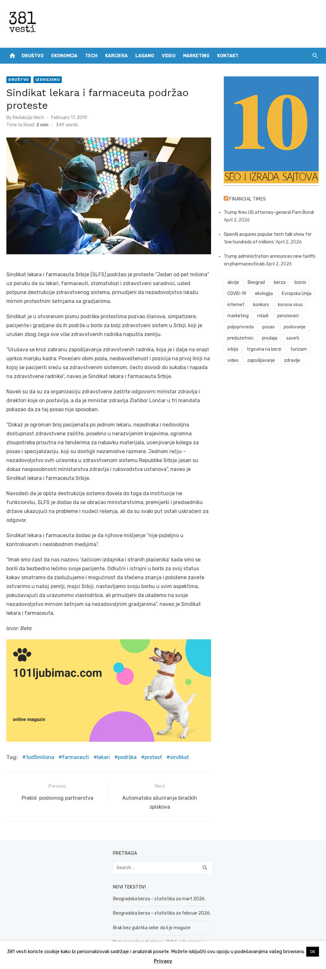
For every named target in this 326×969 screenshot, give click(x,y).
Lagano (144, 56)
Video (168, 56)
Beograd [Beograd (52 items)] (256, 282)
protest (153, 757)
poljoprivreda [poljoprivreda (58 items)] (240, 327)
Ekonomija (64, 56)
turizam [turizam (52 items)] (298, 349)
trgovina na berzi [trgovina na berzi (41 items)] (264, 349)
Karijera (116, 56)
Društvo (33, 56)
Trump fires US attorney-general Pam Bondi (269, 212)
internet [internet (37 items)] (235, 304)
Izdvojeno (47, 79)
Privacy (163, 961)
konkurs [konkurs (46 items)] (261, 304)
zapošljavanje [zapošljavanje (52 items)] (261, 360)
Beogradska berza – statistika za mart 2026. (159, 899)
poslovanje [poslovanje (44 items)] (295, 327)
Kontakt (227, 56)
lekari (103, 757)
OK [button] (312, 951)
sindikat (179, 757)
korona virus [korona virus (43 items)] (290, 304)
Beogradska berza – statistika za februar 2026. (162, 913)
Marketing (196, 56)
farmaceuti (75, 757)
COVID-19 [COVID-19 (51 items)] (236, 293)
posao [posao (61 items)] (268, 327)
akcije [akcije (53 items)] (233, 282)
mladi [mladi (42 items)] (262, 316)
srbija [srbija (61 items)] (232, 349)
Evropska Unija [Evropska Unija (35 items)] (296, 293)
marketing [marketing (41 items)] (238, 316)
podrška (127, 757)
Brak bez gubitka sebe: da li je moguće (151, 927)
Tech (91, 56)
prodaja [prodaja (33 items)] (269, 338)
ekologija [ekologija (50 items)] (264, 293)
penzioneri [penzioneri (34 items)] (288, 316)
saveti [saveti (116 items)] (292, 338)
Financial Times (247, 199)
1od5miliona (40, 757)
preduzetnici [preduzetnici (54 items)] (240, 338)
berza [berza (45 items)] (280, 282)
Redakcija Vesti (28, 117)
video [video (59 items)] (232, 360)
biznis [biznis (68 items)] (300, 282)
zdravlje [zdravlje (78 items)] (292, 360)
